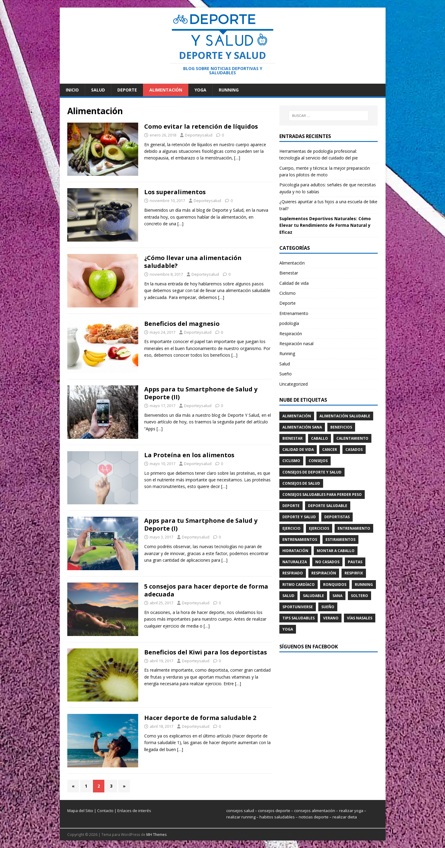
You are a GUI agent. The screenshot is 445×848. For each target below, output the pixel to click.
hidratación (295, 550)
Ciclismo (287, 293)
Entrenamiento (293, 313)
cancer (329, 449)
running (364, 584)
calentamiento (352, 438)
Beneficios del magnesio (182, 324)
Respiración (290, 333)
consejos (318, 460)
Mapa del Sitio (80, 810)
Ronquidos (334, 584)
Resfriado (292, 573)
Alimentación (165, 90)
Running (229, 90)
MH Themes (156, 834)
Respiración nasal (296, 343)
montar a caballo (335, 550)
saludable (313, 595)
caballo (319, 438)
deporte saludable (327, 505)
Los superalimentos (175, 192)
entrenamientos (299, 539)
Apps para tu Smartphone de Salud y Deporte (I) (200, 524)
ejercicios (319, 528)
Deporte (127, 90)
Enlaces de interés (134, 810)
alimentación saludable (344, 416)
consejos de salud (301, 483)
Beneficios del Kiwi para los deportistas (205, 652)
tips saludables (298, 618)
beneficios (341, 427)
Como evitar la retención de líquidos (201, 126)
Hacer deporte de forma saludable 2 (200, 718)
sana (337, 595)
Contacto (105, 810)
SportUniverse (297, 606)
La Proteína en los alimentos (189, 455)
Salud (98, 90)
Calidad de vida (294, 283)
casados (354, 449)
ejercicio (291, 528)
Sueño (285, 374)
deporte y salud (299, 516)
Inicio (72, 90)
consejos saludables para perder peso (322, 494)
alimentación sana (302, 427)
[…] (237, 158)
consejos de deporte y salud (312, 472)
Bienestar (288, 273)
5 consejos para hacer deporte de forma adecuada (206, 590)
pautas (355, 561)
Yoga (200, 90)
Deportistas (337, 516)
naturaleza (294, 561)
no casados (327, 561)
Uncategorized (293, 384)
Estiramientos (340, 539)
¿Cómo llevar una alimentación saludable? (193, 262)
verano (331, 618)
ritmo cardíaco (298, 584)
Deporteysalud (198, 135)
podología (289, 323)
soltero (359, 595)
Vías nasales (359, 618)
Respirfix (354, 573)
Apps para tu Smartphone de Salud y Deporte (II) (200, 393)
